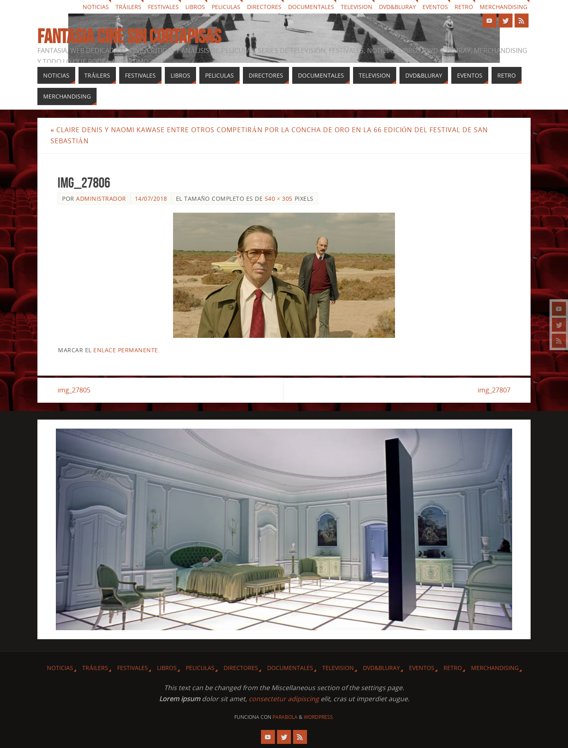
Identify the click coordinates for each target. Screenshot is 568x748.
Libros (195, 7)
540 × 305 (279, 198)
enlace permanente (125, 350)
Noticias (96, 7)
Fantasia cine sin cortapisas (129, 36)
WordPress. (319, 717)
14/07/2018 (151, 198)
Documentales (311, 7)
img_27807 (494, 390)
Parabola (285, 717)
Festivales (163, 7)
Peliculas (226, 7)
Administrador (101, 198)
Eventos (435, 7)
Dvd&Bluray (397, 7)
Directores (264, 7)
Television (356, 7)
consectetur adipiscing (284, 698)
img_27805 (74, 390)
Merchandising (503, 7)
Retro (464, 7)
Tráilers (128, 7)
